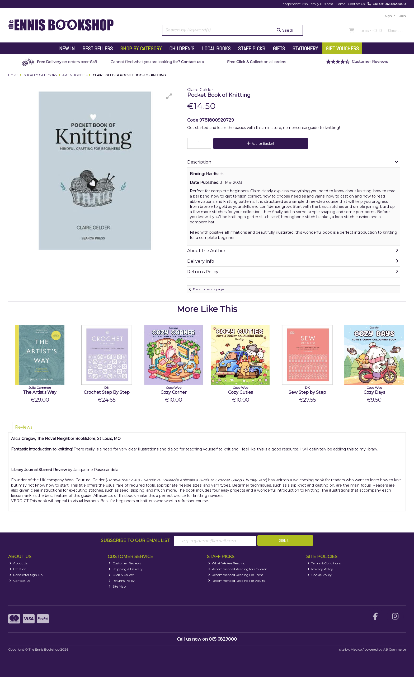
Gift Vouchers (342, 48)
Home (340, 4)
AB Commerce (394, 649)
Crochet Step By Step (107, 392)
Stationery (305, 48)
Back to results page (208, 289)
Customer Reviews (125, 563)
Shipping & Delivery (126, 569)
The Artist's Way (40, 392)
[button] (169, 96)
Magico (356, 649)
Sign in (390, 16)
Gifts (279, 48)
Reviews (23, 427)
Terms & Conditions (324, 563)
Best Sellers (97, 48)
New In (67, 48)
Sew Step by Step (307, 392)
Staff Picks (251, 48)
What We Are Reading (227, 563)
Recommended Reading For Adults (236, 581)
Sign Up (285, 540)
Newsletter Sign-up (26, 575)
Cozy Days (374, 392)
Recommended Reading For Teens (236, 575)
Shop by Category (141, 48)
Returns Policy (122, 581)
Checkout (395, 30)
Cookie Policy (319, 575)
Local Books (216, 48)
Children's (181, 48)
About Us (18, 563)
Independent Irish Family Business (307, 4)
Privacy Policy (320, 569)
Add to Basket (260, 143)
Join (402, 16)
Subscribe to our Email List (135, 540)
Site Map (117, 586)
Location (17, 569)
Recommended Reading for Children (237, 569)
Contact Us (356, 4)
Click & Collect (121, 575)
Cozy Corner (174, 392)
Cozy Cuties (240, 392)
